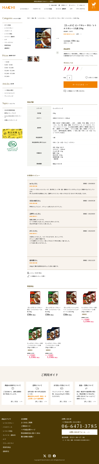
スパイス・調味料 (61, 9)
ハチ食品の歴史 (8, 90)
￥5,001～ (7, 76)
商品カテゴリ (6, 419)
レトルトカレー (24, 9)
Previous (28, 38)
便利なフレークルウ (10, 113)
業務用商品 (7, 45)
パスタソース (36, 9)
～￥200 (6, 62)
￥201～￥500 (8, 64)
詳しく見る (14, 401)
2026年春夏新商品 (9, 110)
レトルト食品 (48, 9)
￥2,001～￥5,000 (9, 73)
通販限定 (7, 48)
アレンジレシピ (8, 96)
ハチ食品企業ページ (28, 429)
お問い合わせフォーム (77, 432)
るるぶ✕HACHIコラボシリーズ (12, 116)
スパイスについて (9, 93)
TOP (28, 18)
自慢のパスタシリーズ (10, 120)
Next (57, 38)
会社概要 (24, 419)
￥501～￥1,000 (8, 67)
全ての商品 (7, 25)
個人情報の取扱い (27, 436)
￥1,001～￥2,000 (9, 70)
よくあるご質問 (26, 422)
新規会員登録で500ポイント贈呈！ (44, 1)
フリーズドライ (80, 9)
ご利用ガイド (25, 426)
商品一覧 (34, 18)
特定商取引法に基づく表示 (30, 433)
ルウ (71, 9)
